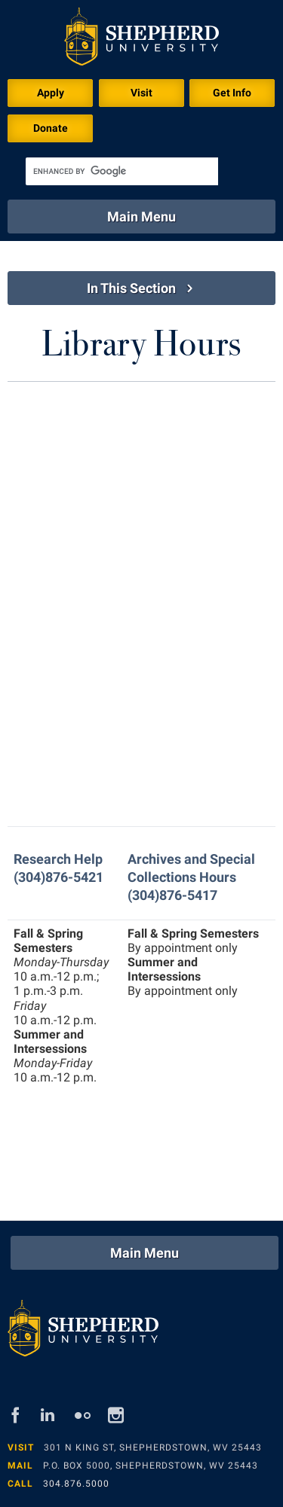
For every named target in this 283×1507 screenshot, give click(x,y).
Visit (141, 93)
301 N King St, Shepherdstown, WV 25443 (153, 1447)
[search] (122, 171)
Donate (50, 128)
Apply (50, 93)
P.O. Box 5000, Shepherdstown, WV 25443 (150, 1465)
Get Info (232, 93)
